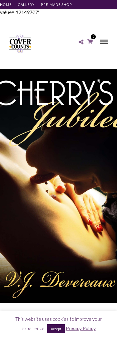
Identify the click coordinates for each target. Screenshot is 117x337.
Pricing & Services (19, 14)
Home (6, 4)
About (51, 14)
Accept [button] (56, 329)
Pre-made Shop (56, 4)
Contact (73, 14)
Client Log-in (14, 23)
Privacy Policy (81, 328)
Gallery (26, 4)
